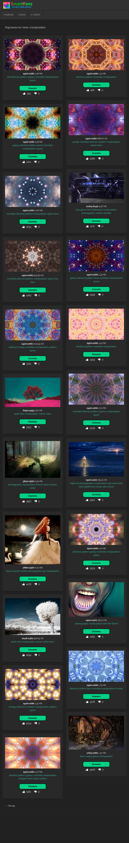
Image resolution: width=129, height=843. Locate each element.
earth (16, 413)
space (33, 80)
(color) (29, 778)
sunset (110, 486)
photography (88, 213)
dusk (81, 486)
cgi (109, 483)
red (8, 77)
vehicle (99, 213)
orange (22, 778)
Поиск (22, 15)
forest (39, 484)
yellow (43, 778)
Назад (10, 805)
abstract (15, 77)
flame (115, 623)
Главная (8, 15)
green (40, 145)
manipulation (51, 77)
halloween (97, 209)
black (9, 571)
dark (89, 209)
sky (104, 486)
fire (109, 623)
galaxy (31, 77)
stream (53, 484)
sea (77, 483)
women (16, 571)
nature (42, 413)
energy (21, 347)
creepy (88, 756)
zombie (107, 213)
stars (99, 145)
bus (78, 209)
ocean (99, 486)
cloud (114, 483)
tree (22, 413)
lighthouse (89, 486)
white (46, 641)
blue (96, 278)
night (72, 483)
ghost (83, 209)
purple (76, 141)
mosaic (119, 688)
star (56, 278)
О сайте (35, 15)
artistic (24, 571)
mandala (39, 77)
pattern (24, 77)
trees (48, 413)
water (33, 488)
